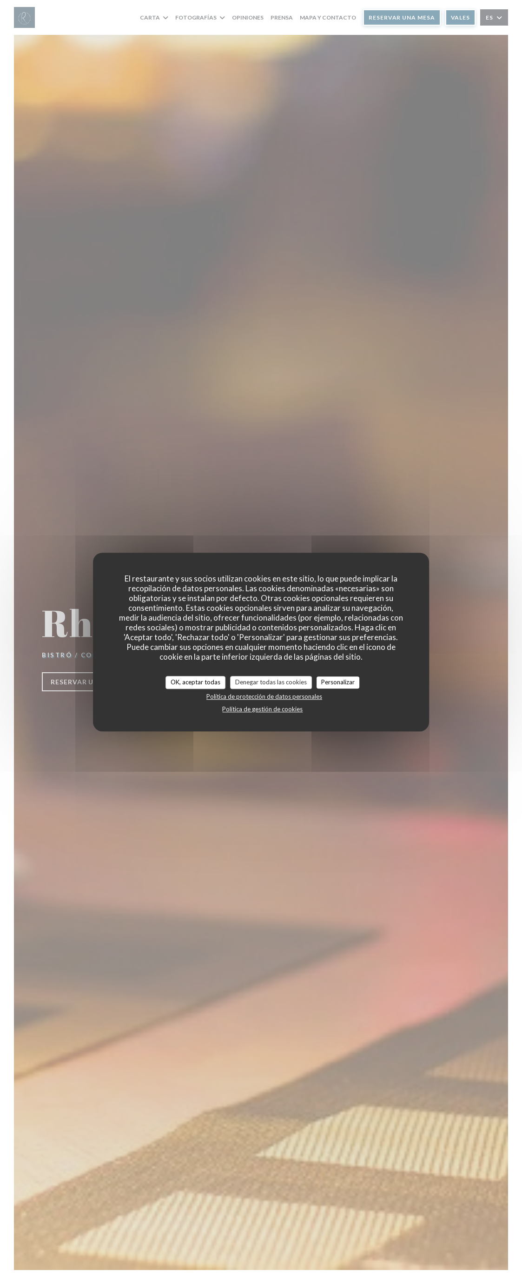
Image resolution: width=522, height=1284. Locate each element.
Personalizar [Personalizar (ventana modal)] (338, 682)
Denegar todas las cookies (271, 682)
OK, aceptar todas (195, 682)
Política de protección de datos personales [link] (264, 696)
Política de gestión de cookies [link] (262, 709)
